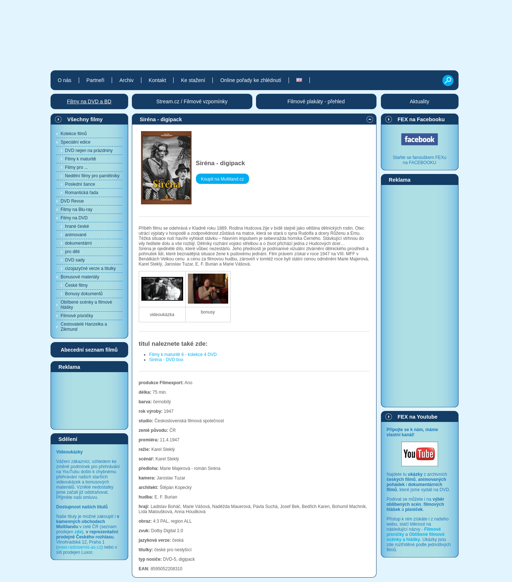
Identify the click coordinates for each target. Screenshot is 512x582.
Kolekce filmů (74, 133)
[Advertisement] (89, 400)
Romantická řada (82, 192)
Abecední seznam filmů (89, 350)
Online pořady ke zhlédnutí (250, 80)
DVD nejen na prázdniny (89, 150)
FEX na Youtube (418, 417)
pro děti (72, 251)
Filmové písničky (77, 315)
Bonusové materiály (80, 276)
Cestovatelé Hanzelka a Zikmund (84, 327)
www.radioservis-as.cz (79, 547)
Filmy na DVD (74, 217)
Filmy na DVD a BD (89, 101)
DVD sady (75, 260)
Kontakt (157, 80)
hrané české (77, 226)
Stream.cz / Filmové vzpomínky (192, 101)
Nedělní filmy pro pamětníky (92, 175)
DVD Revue (72, 201)
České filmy (76, 285)
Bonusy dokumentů (84, 293)
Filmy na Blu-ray (77, 209)
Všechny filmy (85, 119)
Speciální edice (75, 142)
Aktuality (419, 101)
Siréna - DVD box (166, 359)
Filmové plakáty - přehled (316, 101)
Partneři (95, 80)
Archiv (126, 80)
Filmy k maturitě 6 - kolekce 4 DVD (183, 354)
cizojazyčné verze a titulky (90, 268)
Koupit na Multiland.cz (222, 179)
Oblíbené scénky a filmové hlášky (86, 305)
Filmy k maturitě (80, 159)
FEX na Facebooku (421, 119)
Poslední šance (80, 184)
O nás (64, 80)
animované (76, 234)
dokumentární (78, 243)
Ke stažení (193, 80)
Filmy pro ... (76, 167)
